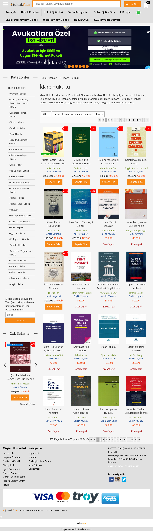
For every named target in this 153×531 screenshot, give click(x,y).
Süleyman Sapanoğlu (136, 230)
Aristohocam (53, 168)
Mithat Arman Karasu (81, 292)
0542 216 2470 (115, 466)
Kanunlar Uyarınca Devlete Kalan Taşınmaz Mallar (136, 226)
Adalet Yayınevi (108, 296)
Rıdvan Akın (81, 230)
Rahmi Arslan (81, 355)
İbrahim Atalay (136, 292)
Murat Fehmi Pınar (109, 168)
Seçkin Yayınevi (81, 296)
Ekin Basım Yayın (53, 420)
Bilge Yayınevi (108, 233)
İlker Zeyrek (81, 417)
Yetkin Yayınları (108, 358)
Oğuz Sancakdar (109, 355)
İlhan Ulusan (53, 230)
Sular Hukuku (108, 347)
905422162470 (132, 466)
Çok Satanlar (20, 333)
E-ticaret (71, 523)
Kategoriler (20, 77)
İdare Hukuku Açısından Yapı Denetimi (81, 413)
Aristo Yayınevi (20, 387)
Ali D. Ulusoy (136, 355)
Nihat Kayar (53, 417)
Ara (118, 4)
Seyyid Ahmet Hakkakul (136, 168)
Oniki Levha (53, 358)
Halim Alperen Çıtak (53, 355)
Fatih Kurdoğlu (81, 168)
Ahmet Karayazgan (20, 383)
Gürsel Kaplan (108, 417)
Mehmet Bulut (109, 230)
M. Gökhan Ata (136, 417)
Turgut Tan (53, 292)
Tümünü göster (27, 404)
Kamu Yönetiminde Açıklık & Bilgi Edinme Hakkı (108, 288)
